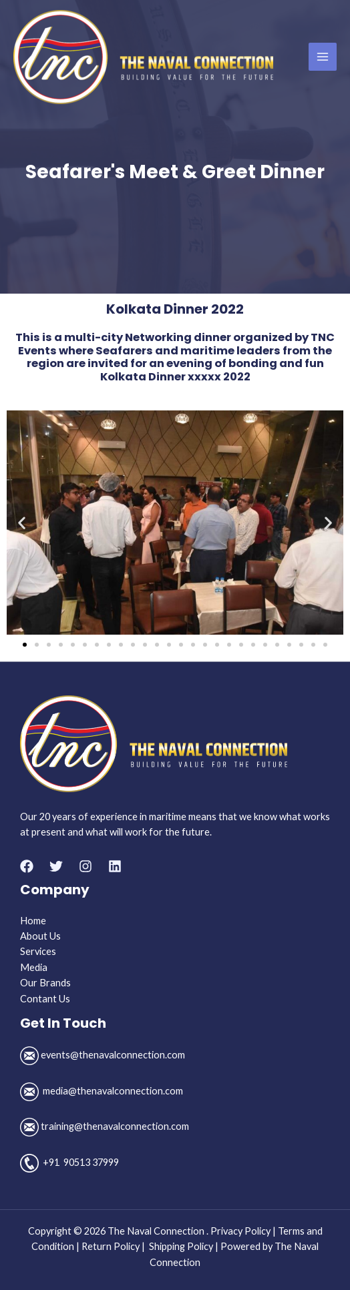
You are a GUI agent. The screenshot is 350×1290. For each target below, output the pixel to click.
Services (38, 951)
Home (33, 920)
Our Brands (45, 982)
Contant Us (45, 998)
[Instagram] (85, 866)
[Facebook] (26, 866)
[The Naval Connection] (143, 57)
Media (33, 967)
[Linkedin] (115, 866)
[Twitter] (56, 866)
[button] (21, 522)
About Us (40, 936)
